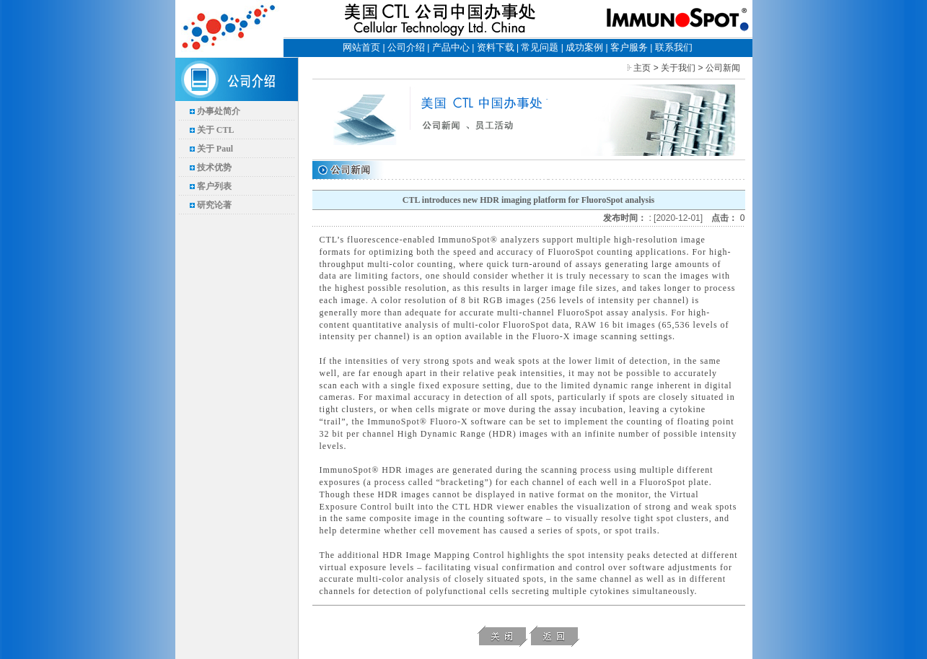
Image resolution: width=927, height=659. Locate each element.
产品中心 (451, 47)
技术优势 (214, 167)
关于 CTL (215, 130)
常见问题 (539, 47)
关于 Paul (215, 149)
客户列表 (214, 186)
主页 (642, 68)
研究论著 (214, 205)
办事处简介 (218, 111)
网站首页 (361, 47)
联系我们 (674, 47)
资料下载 (495, 47)
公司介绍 (406, 47)
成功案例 (584, 47)
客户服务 (629, 47)
